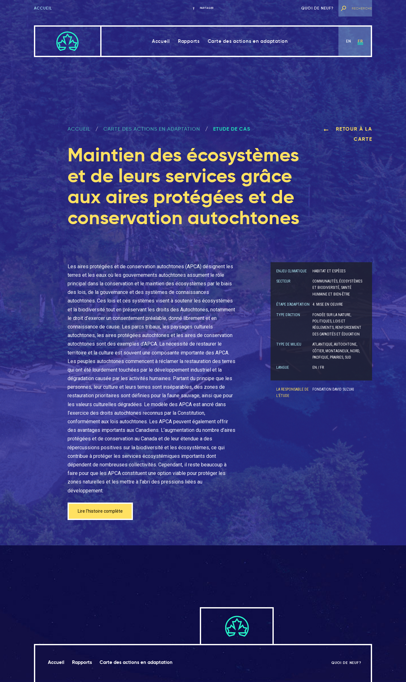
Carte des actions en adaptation (248, 41)
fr (360, 41)
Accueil (43, 8)
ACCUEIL (79, 129)
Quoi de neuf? (317, 8)
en (348, 41)
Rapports (189, 41)
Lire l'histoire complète (103, 512)
